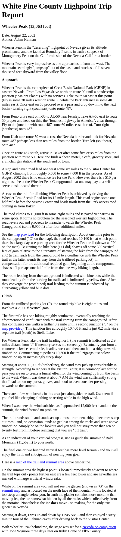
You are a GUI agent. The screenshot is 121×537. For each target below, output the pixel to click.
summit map (11, 490)
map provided (24, 234)
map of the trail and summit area (40, 462)
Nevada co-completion (99, 527)
